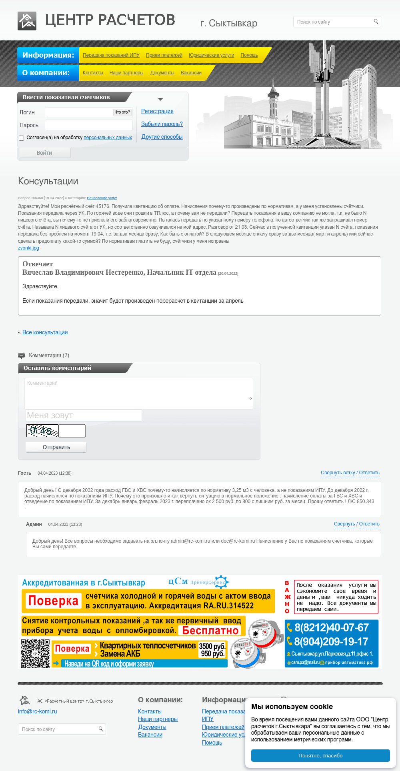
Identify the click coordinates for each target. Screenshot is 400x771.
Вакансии (191, 72)
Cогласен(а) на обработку (79, 137)
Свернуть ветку (338, 472)
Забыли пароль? (162, 124)
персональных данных (108, 137)
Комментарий (139, 389)
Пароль (29, 125)
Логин (27, 113)
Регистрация (157, 111)
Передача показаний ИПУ (111, 55)
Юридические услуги (211, 55)
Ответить (369, 472)
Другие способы (162, 137)
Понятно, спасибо (320, 756)
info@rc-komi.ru (37, 712)
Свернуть (344, 524)
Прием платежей (164, 55)
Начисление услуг (102, 198)
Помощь (249, 55)
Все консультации (45, 333)
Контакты (93, 72)
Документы (162, 72)
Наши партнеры (127, 72)
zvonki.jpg (28, 248)
